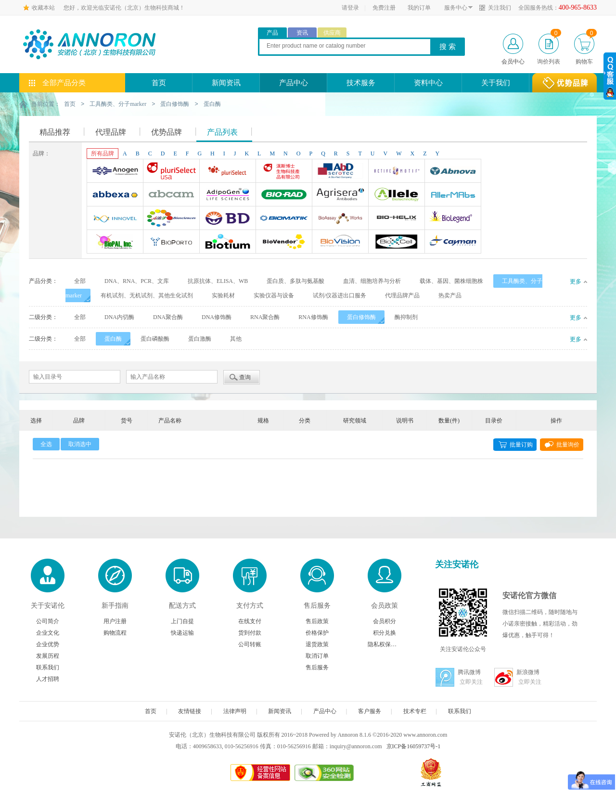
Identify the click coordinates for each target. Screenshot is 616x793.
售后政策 (317, 620)
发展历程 (47, 655)
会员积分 (384, 620)
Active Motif (396, 172)
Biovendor (283, 242)
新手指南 (115, 605)
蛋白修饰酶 (174, 104)
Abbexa (115, 195)
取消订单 (317, 655)
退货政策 (317, 643)
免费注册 (384, 7)
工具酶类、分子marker (118, 104)
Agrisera (340, 195)
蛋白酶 (212, 104)
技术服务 (360, 83)
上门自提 (182, 620)
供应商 (332, 32)
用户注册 (115, 620)
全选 (46, 443)
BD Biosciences (227, 219)
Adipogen (227, 195)
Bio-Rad (283, 195)
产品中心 (293, 83)
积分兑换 (384, 632)
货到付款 (249, 632)
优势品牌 (166, 132)
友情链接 (189, 710)
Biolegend (452, 219)
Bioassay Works (340, 219)
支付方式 (249, 605)
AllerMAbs (452, 195)
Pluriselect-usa (171, 172)
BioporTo (171, 242)
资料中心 (428, 83)
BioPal (115, 242)
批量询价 (567, 444)
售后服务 (317, 605)
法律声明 (234, 710)
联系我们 (47, 667)
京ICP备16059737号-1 (413, 745)
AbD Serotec (340, 172)
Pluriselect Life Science (227, 172)
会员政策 (384, 605)
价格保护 (317, 632)
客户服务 (369, 710)
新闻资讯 (226, 83)
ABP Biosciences (171, 219)
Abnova (452, 172)
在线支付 (249, 620)
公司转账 (249, 643)
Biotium (227, 242)
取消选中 (79, 443)
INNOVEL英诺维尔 (115, 219)
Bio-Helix (396, 219)
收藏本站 (43, 7)
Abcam (171, 195)
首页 (159, 83)
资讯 (302, 32)
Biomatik (283, 219)
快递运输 (182, 632)
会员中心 (513, 61)
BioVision (340, 242)
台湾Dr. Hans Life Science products (284, 172)
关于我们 (495, 83)
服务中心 (455, 7)
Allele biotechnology (396, 195)
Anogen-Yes (115, 172)
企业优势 (47, 643)
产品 (272, 32)
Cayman (452, 242)
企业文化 (47, 632)
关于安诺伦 (47, 605)
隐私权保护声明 (384, 643)
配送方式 (182, 605)
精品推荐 (54, 132)
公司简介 (47, 620)
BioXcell (396, 242)
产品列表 (222, 132)
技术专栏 (414, 710)
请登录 (350, 7)
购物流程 (115, 632)
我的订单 (419, 7)
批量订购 (521, 444)
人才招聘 (47, 678)
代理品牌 (110, 132)
